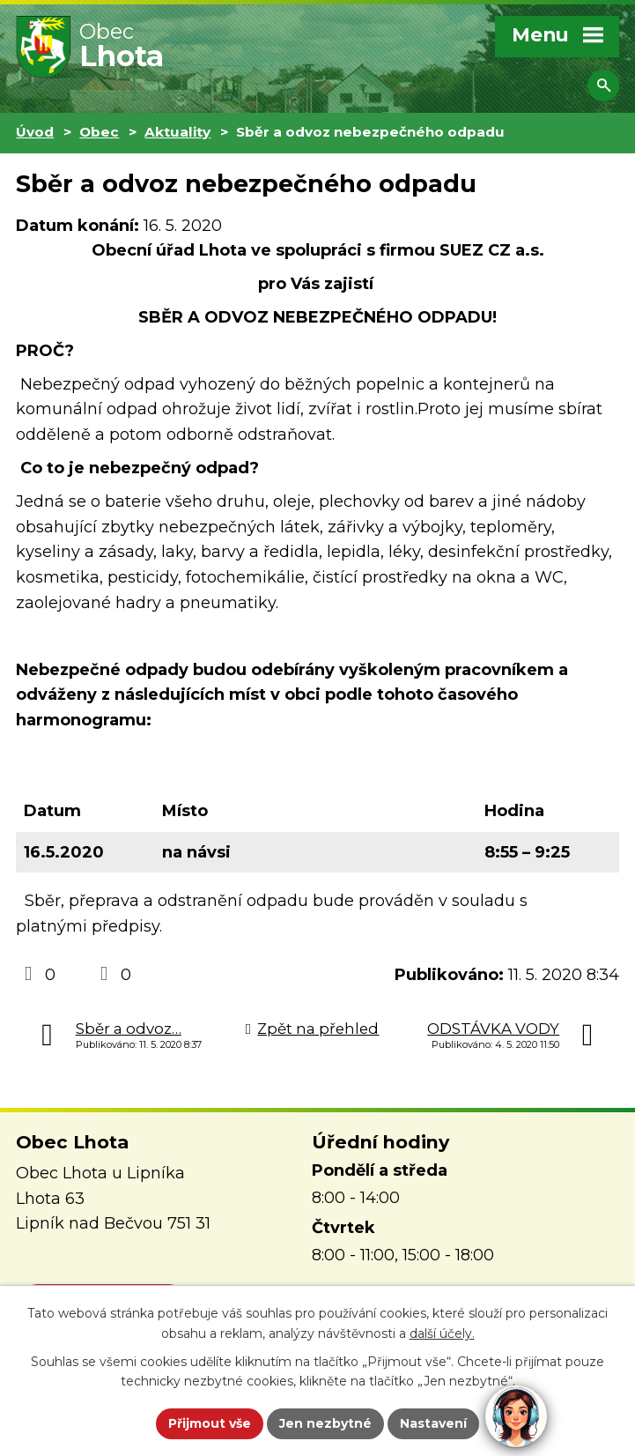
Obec (99, 131)
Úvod (35, 131)
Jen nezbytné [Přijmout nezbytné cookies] (325, 1423)
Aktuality (177, 131)
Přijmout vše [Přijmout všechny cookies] (209, 1423)
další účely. (442, 1333)
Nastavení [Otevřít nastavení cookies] (433, 1423)
